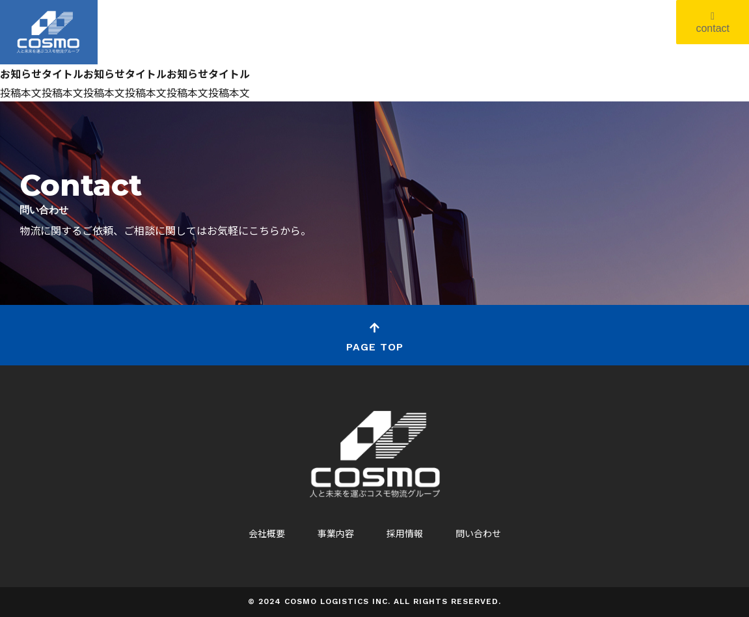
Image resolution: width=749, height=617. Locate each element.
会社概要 (267, 533)
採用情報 (405, 533)
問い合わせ (478, 533)
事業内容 (336, 533)
